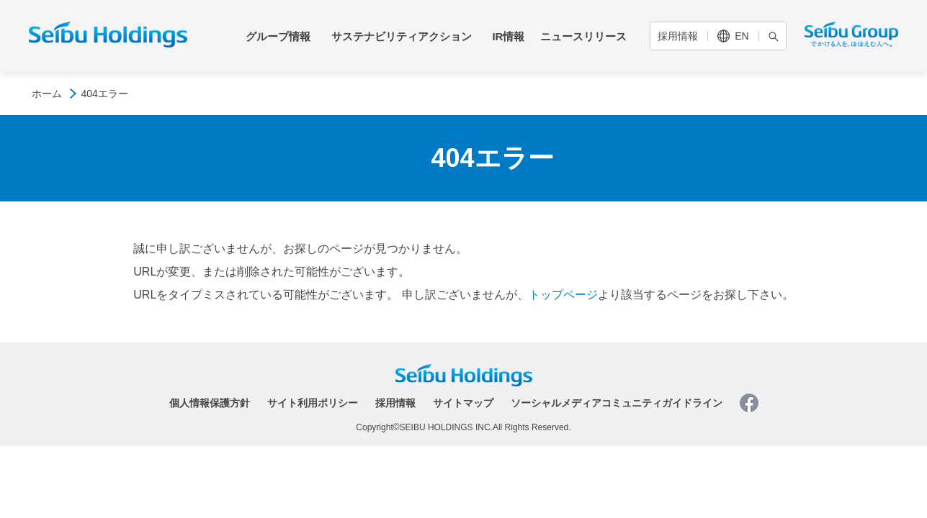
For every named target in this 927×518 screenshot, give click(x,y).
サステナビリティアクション (401, 36)
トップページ (563, 294)
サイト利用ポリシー (312, 403)
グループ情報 (278, 36)
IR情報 (508, 36)
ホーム (47, 93)
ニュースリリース (583, 36)
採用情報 (678, 36)
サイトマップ (463, 403)
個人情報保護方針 (209, 403)
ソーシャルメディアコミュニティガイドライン (616, 403)
